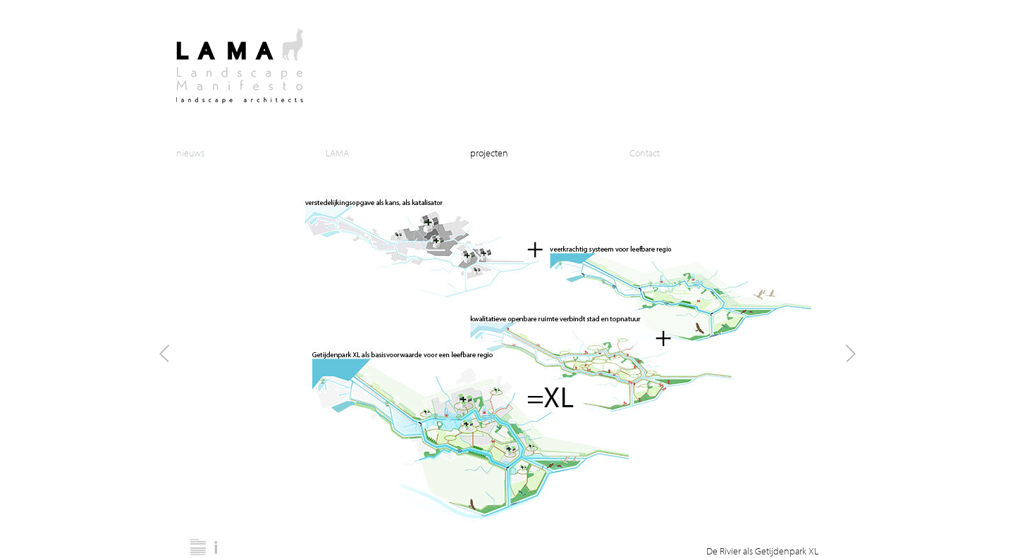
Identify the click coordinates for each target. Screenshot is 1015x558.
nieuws (190, 152)
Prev (164, 353)
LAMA (337, 152)
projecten (489, 152)
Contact (644, 152)
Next (850, 353)
